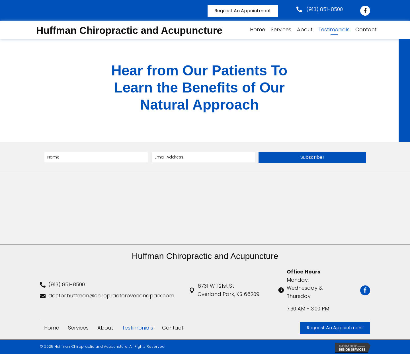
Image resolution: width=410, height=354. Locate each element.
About (105, 327)
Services (78, 327)
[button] (312, 157)
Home (51, 327)
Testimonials (137, 327)
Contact (172, 327)
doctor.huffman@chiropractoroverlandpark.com (111, 295)
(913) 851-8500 (324, 9)
